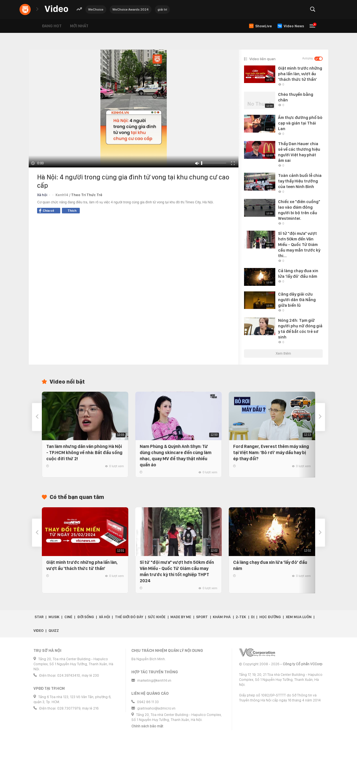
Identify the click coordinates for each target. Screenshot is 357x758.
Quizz (54, 630)
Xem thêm (283, 353)
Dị (252, 617)
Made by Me (180, 617)
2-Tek (241, 617)
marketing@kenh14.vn (154, 680)
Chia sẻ (46, 211)
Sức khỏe (156, 617)
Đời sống (85, 617)
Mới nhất (79, 26)
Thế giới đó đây (129, 617)
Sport (202, 617)
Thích (71, 211)
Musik (54, 617)
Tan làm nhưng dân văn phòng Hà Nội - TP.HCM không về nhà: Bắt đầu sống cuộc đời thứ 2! (84, 452)
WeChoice (95, 9)
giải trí (162, 9)
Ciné (68, 617)
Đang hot (52, 26)
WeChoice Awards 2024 (130, 9)
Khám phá (222, 617)
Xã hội (42, 195)
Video (38, 630)
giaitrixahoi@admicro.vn (156, 708)
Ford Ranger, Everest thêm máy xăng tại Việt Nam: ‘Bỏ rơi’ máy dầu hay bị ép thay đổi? (271, 452)
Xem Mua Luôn (299, 617)
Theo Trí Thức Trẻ (86, 195)
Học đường (270, 617)
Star (39, 617)
